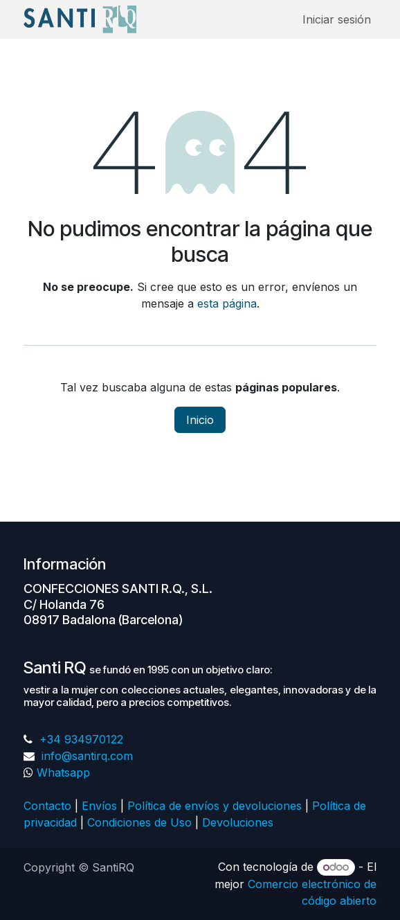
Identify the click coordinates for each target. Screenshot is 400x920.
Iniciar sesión (336, 19)
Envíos (99, 806)
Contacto (47, 806)
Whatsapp (63, 772)
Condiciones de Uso (139, 822)
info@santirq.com (85, 756)
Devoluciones (239, 822)
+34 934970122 (79, 739)
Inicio (200, 420)
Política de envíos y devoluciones (214, 806)
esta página (227, 303)
